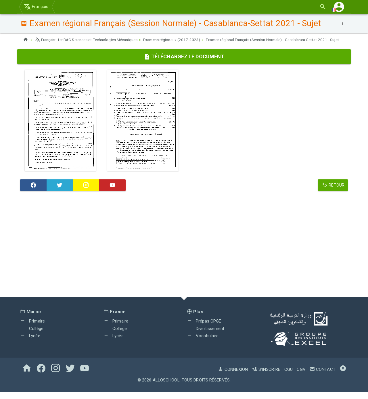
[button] (339, 7)
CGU (288, 376)
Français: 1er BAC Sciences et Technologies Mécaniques (89, 39)
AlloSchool (166, 387)
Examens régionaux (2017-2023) (180, 39)
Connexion (233, 376)
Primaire (32, 328)
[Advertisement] (184, 252)
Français (36, 6)
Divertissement (206, 335)
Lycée (30, 342)
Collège (31, 335)
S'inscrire (266, 376)
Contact (323, 376)
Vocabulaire (202, 342)
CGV (301, 376)
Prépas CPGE (204, 328)
